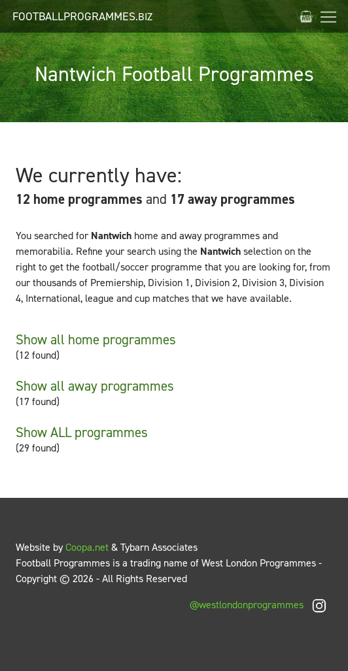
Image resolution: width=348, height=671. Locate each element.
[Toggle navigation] (328, 17)
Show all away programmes (95, 386)
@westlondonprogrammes (261, 605)
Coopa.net (87, 547)
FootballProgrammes (82, 16)
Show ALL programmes (82, 432)
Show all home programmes (96, 340)
